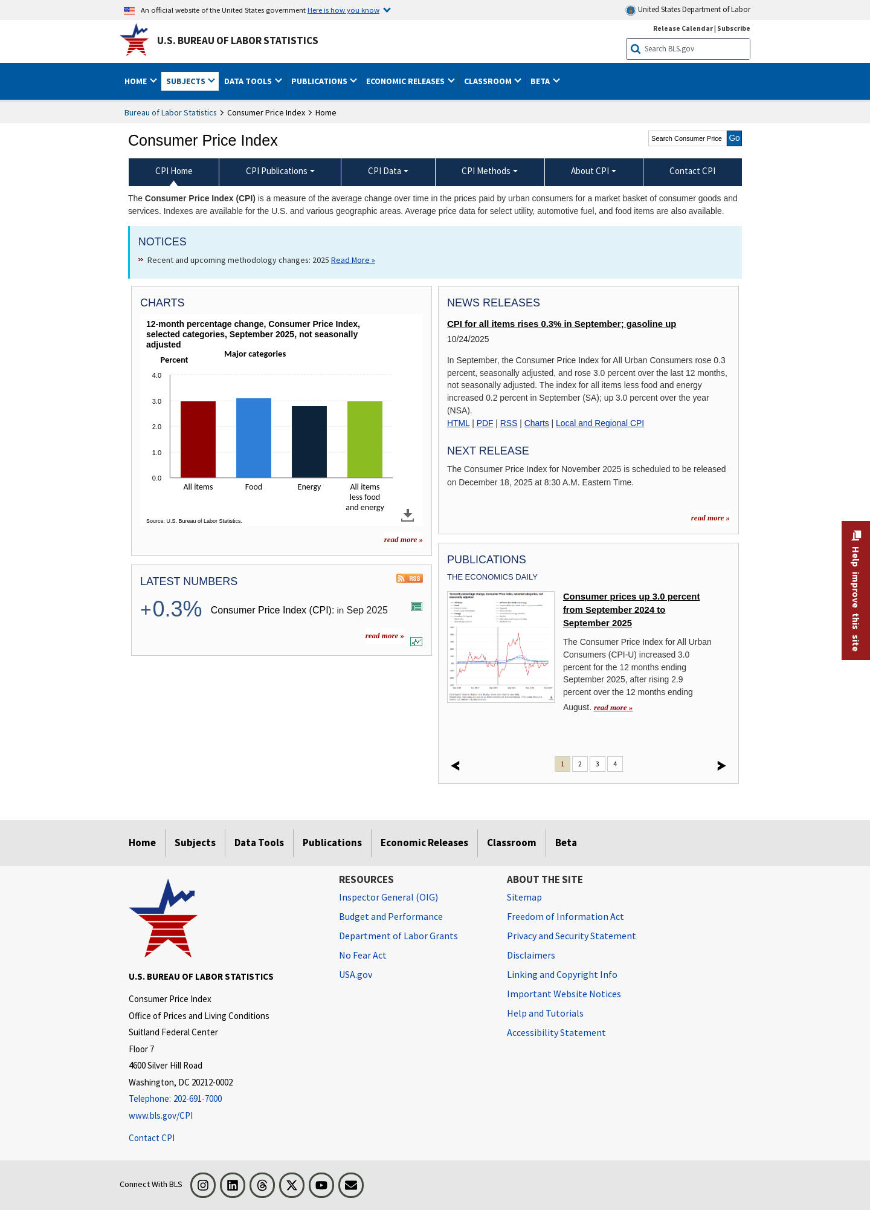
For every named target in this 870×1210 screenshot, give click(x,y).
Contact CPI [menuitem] (692, 170)
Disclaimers (531, 955)
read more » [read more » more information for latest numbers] (385, 635)
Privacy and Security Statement (571, 936)
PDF (485, 423)
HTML (458, 423)
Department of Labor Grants (398, 936)
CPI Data (384, 170)
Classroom (511, 842)
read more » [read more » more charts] (403, 539)
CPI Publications (277, 170)
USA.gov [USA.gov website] (355, 974)
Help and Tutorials (545, 1013)
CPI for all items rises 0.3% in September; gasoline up (561, 324)
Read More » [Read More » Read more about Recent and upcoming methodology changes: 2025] (353, 259)
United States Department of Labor (687, 10)
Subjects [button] (186, 81)
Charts (536, 423)
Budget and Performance (391, 916)
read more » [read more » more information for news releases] (710, 517)
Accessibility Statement (556, 1032)
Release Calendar (683, 28)
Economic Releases (424, 842)
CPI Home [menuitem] (174, 170)
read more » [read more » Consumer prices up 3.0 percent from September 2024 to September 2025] (613, 707)
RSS (509, 423)
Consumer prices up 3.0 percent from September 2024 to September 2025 (631, 610)
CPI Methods (486, 170)
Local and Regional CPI (600, 423)
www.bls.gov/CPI (161, 1115)
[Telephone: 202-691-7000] (225, 1099)
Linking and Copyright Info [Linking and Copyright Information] (562, 974)
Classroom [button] (489, 81)
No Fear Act (363, 955)
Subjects (195, 842)
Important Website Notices (564, 994)
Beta (566, 842)
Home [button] (136, 81)
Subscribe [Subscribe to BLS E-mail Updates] (733, 28)
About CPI (590, 170)
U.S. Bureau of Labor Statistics (237, 40)
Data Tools (259, 842)
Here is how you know (343, 10)
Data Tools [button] (249, 81)
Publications (332, 842)
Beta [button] (541, 81)
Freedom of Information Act (565, 916)
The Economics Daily (492, 576)
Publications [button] (320, 81)
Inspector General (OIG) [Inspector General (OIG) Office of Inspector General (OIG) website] (388, 897)
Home (142, 842)
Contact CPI (152, 1138)
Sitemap (524, 897)
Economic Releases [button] (406, 81)
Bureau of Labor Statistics (170, 112)
